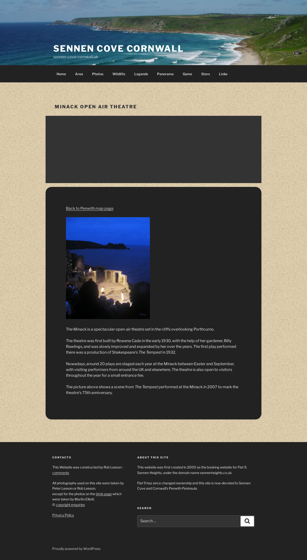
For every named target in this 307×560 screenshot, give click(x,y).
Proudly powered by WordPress (76, 549)
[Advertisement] (153, 149)
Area (79, 74)
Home (61, 74)
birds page (104, 494)
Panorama (165, 74)
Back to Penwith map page (89, 208)
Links (223, 74)
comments (60, 473)
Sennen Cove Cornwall (118, 48)
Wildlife (118, 74)
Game (187, 74)
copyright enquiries (70, 505)
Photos (97, 74)
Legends (141, 74)
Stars (205, 74)
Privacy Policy (63, 515)
